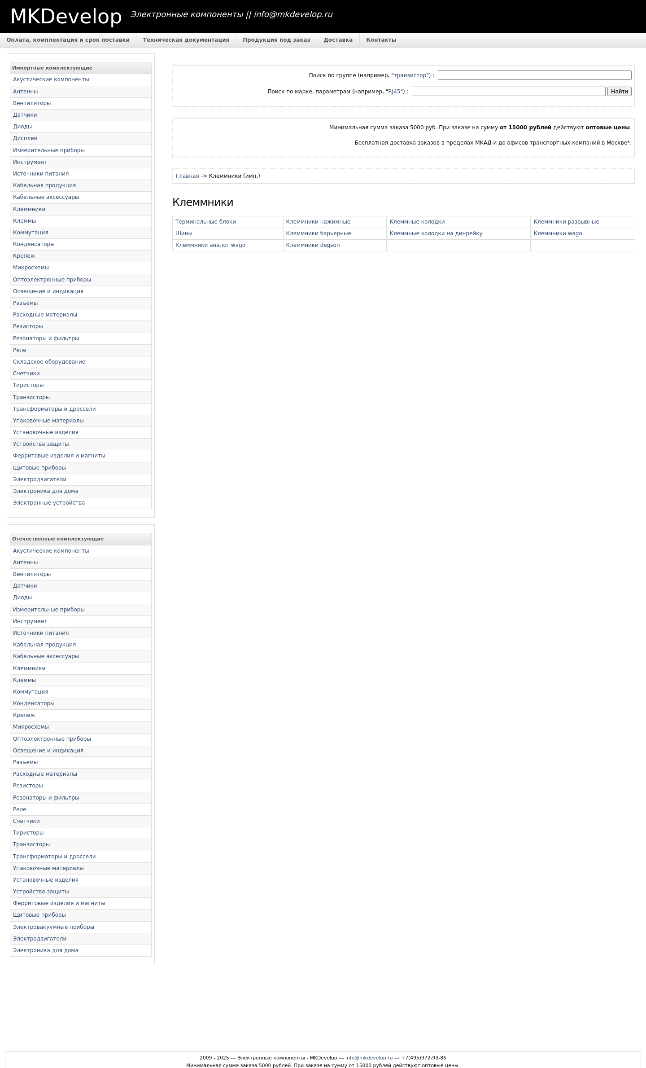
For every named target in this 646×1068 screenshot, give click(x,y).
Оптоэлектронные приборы (52, 280)
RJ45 (394, 91)
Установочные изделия (46, 432)
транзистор (410, 75)
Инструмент (30, 162)
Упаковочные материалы (48, 421)
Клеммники (29, 209)
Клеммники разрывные (566, 222)
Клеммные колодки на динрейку (435, 233)
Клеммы (24, 221)
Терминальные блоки (205, 222)
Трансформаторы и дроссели (54, 409)
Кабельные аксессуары (46, 197)
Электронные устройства (49, 503)
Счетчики (26, 373)
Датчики (25, 115)
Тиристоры (28, 385)
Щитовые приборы (39, 468)
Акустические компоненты (51, 79)
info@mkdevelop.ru (369, 1058)
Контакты (381, 40)
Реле (19, 350)
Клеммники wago (557, 233)
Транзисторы (31, 397)
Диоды (22, 126)
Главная (187, 176)
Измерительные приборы (49, 150)
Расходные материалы (45, 315)
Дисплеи (25, 138)
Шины (183, 233)
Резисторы (28, 326)
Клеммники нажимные (318, 222)
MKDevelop (66, 16)
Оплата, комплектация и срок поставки (68, 40)
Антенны (25, 91)
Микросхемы (31, 267)
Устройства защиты (41, 444)
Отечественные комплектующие (58, 539)
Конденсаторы (34, 244)
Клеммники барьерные (318, 233)
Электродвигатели (39, 479)
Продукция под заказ (276, 40)
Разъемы (25, 303)
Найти (619, 91)
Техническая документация (186, 40)
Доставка (338, 40)
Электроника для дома (46, 491)
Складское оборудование (49, 362)
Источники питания (41, 174)
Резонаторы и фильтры (46, 338)
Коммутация (30, 232)
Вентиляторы (32, 103)
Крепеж (24, 256)
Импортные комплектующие (52, 68)
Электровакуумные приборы (53, 927)
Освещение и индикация (48, 291)
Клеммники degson (313, 245)
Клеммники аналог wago (210, 245)
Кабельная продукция (44, 185)
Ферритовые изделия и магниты (59, 456)
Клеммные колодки (417, 222)
